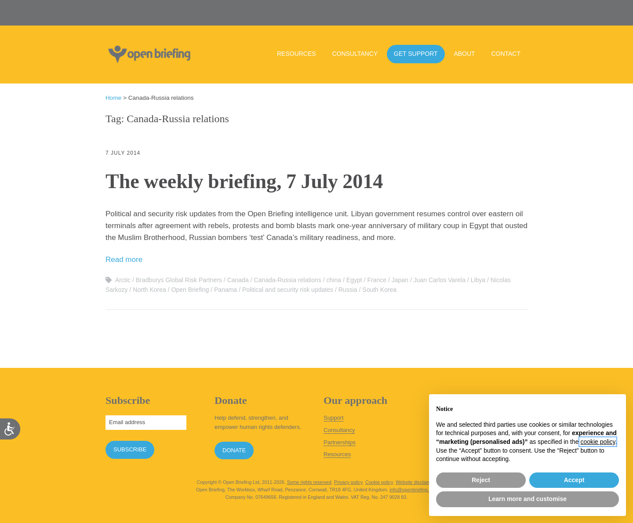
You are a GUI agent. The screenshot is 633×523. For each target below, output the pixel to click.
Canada (238, 279)
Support (334, 417)
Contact (505, 53)
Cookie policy (379, 482)
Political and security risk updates (287, 289)
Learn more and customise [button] (527, 498)
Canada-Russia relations (287, 279)
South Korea (379, 289)
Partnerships (340, 442)
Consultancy (355, 53)
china (334, 279)
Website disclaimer (415, 482)
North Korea (149, 289)
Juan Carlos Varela (440, 279)
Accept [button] (574, 479)
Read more (124, 259)
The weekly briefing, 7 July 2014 (244, 181)
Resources (296, 53)
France (376, 279)
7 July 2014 (123, 153)
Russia (347, 289)
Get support (416, 53)
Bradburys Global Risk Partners (179, 279)
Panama (225, 289)
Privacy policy (348, 482)
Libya (478, 279)
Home (113, 97)
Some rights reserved (309, 482)
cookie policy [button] (597, 441)
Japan (400, 279)
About (464, 53)
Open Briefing (190, 289)
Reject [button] (481, 479)
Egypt (354, 279)
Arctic (123, 279)
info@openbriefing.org (412, 489)
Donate (234, 450)
